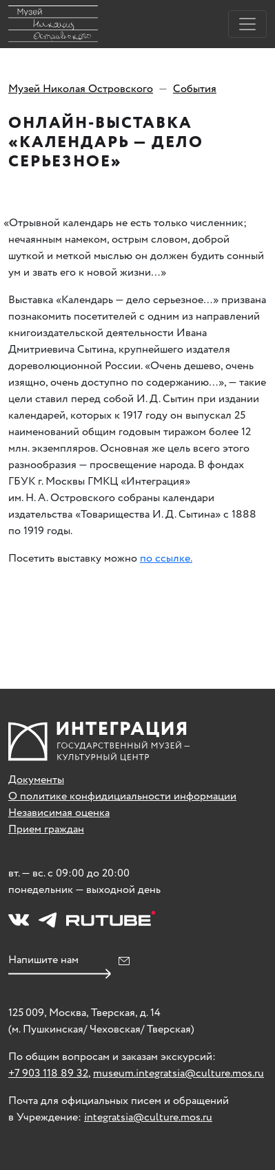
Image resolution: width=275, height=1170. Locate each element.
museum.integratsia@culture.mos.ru (178, 1073)
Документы (36, 780)
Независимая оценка (59, 813)
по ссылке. (166, 558)
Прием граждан (46, 829)
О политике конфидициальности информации (122, 796)
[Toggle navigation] (247, 24)
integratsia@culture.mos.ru (148, 1117)
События (194, 89)
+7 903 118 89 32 (48, 1073)
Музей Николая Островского (80, 89)
